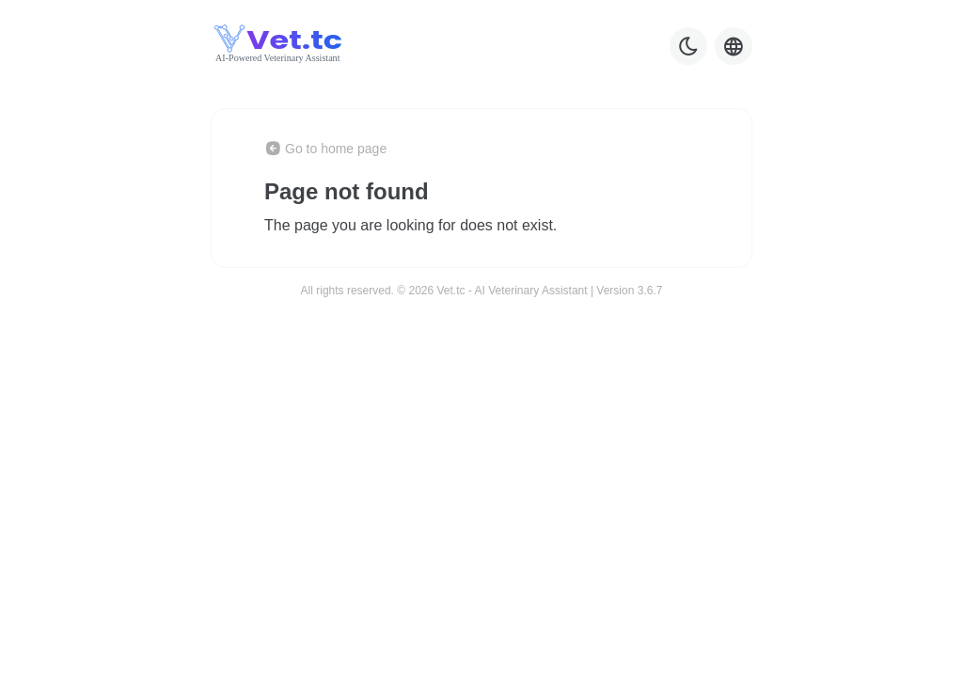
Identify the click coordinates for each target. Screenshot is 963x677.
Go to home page (325, 148)
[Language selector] (733, 46)
